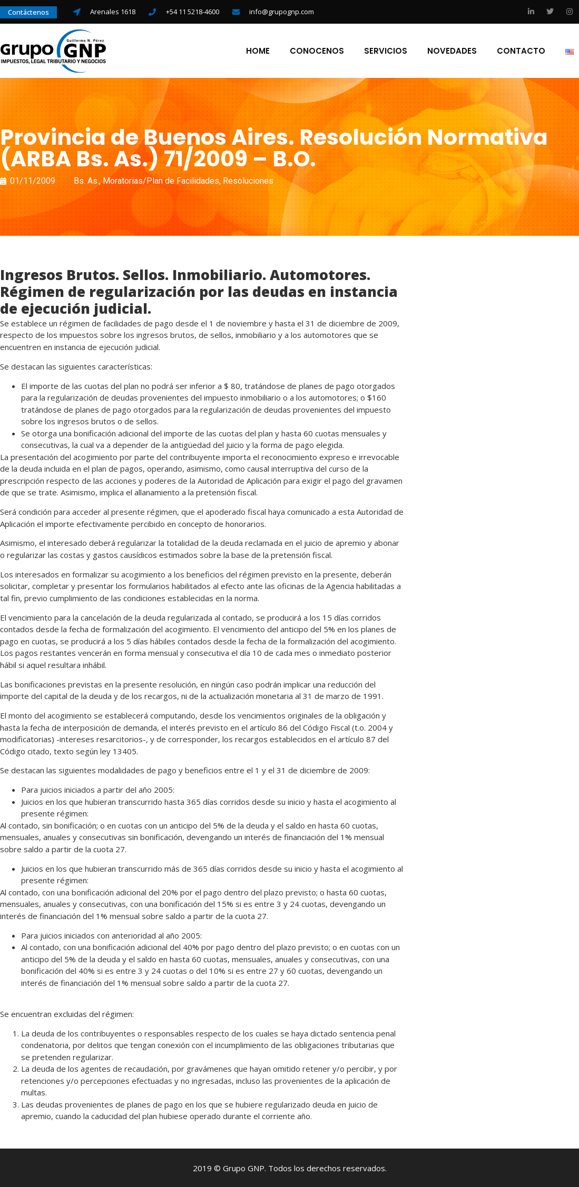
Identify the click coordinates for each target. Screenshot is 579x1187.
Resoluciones (248, 180)
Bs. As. (86, 180)
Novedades (452, 50)
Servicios (386, 50)
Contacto (521, 50)
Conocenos (317, 50)
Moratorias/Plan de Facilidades (161, 180)
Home (258, 50)
